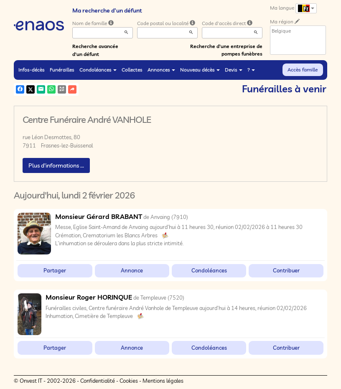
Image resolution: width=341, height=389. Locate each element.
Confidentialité (97, 380)
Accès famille (303, 69)
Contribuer (286, 270)
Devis (233, 69)
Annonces (161, 69)
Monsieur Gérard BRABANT (98, 216)
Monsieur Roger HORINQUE (89, 297)
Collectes (132, 69)
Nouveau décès (200, 69)
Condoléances (98, 69)
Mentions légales (163, 380)
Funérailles (62, 69)
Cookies (129, 380)
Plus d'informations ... (56, 165)
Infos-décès (31, 69)
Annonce (132, 270)
